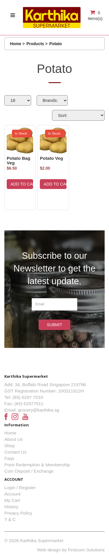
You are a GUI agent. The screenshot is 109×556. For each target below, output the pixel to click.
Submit (54, 324)
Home (15, 43)
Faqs (9, 458)
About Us (13, 439)
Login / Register (20, 487)
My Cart (12, 500)
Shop (9, 445)
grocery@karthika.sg (38, 410)
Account (12, 493)
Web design (49, 549)
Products (35, 43)
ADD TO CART (21, 184)
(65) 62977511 (28, 403)
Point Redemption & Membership (37, 464)
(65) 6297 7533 (27, 397)
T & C (10, 519)
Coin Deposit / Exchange (28, 471)
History (11, 506)
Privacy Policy (18, 513)
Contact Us (15, 451)
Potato (55, 43)
